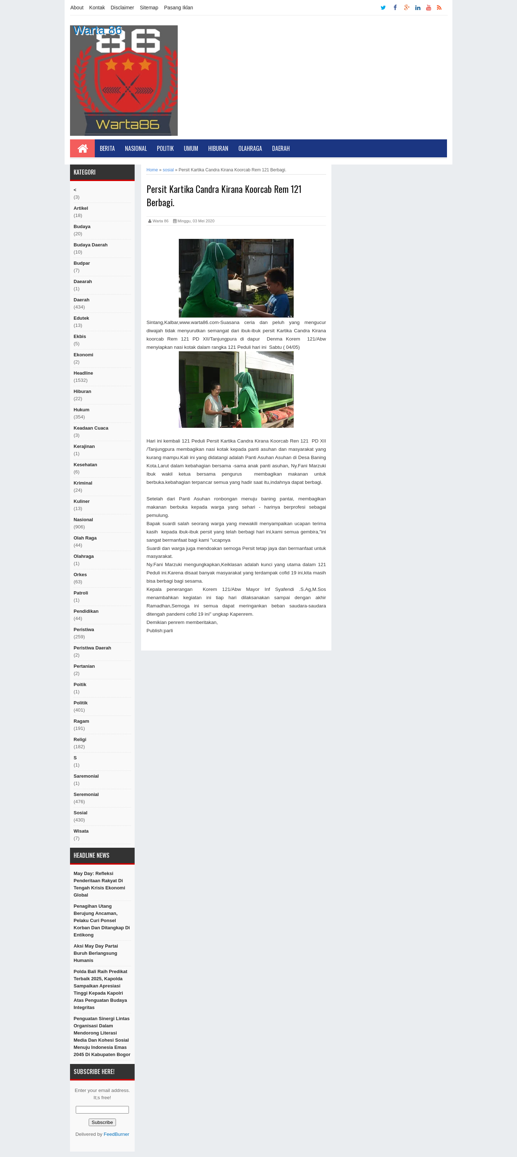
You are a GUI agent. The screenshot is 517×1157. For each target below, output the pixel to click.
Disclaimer (122, 7)
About (77, 7)
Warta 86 (97, 30)
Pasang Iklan (178, 7)
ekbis (80, 336)
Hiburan (218, 148)
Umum (191, 148)
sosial (80, 812)
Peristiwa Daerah (92, 648)
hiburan (82, 391)
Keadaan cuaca (91, 428)
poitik (80, 684)
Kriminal (83, 483)
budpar (82, 263)
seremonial (86, 794)
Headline (83, 373)
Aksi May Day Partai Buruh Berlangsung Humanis (96, 953)
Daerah (281, 148)
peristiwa (84, 629)
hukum (81, 409)
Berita (107, 148)
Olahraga (250, 148)
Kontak (97, 7)
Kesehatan (85, 464)
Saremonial (86, 776)
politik (81, 702)
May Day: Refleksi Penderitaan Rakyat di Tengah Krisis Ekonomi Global (99, 884)
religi (80, 739)
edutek (81, 318)
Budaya (82, 226)
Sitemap (149, 7)
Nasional (136, 148)
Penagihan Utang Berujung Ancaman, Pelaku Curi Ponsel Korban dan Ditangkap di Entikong (102, 920)
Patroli (81, 593)
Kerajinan (84, 446)
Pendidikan (86, 611)
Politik (165, 148)
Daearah (83, 281)
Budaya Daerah (91, 244)
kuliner (82, 501)
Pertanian (84, 666)
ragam (81, 721)
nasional (83, 519)
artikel (81, 208)
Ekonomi (83, 354)
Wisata (81, 831)
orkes (80, 574)
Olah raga (85, 538)
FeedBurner (116, 1134)
